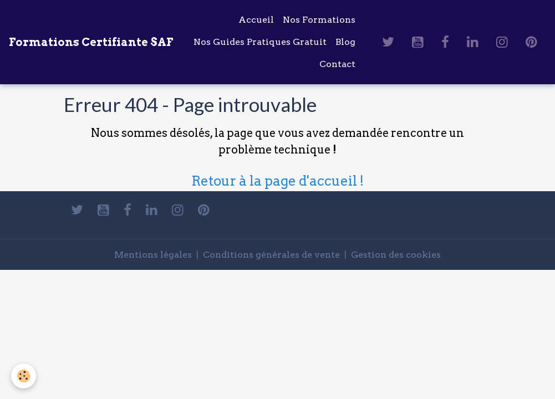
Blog (345, 42)
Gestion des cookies (396, 254)
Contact (337, 64)
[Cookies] (23, 376)
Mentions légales (153, 254)
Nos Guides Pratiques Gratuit (260, 42)
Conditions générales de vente (271, 254)
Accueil (256, 19)
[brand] (91, 42)
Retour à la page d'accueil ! (277, 181)
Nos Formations (319, 19)
